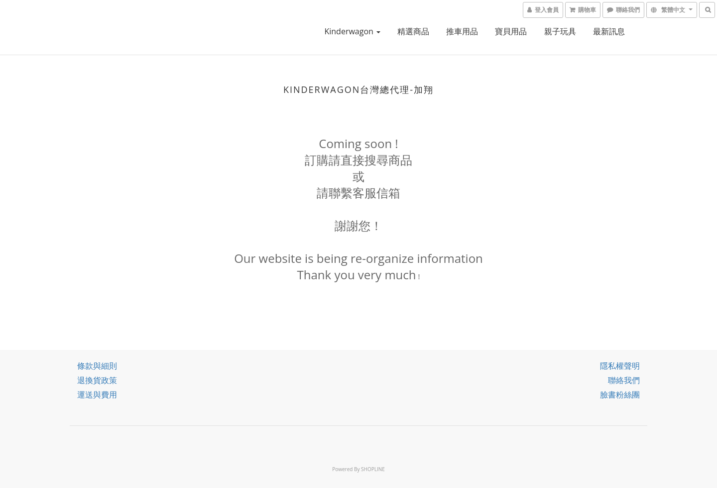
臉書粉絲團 (620, 394)
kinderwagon (352, 31)
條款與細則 (97, 365)
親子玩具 (560, 31)
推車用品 (462, 31)
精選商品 (413, 31)
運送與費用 (97, 394)
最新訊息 (609, 31)
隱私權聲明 (620, 365)
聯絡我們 (624, 380)
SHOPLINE (373, 469)
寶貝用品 (511, 31)
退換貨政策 (97, 380)
